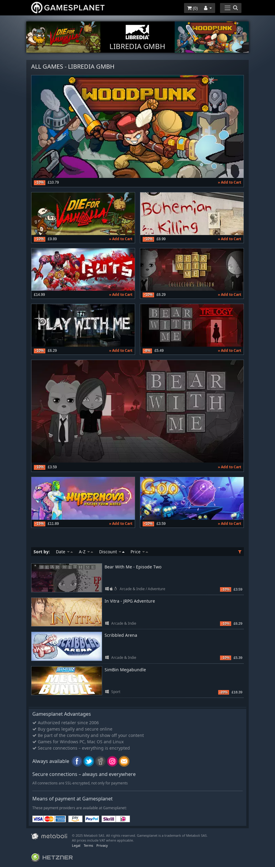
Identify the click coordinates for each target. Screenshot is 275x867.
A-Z (86, 552)
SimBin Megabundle (125, 669)
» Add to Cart (229, 182)
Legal (76, 845)
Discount (112, 552)
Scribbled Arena (121, 635)
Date (64, 552)
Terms (88, 845)
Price (139, 552)
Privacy (102, 845)
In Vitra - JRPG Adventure (130, 601)
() (192, 8)
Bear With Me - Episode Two (133, 567)
